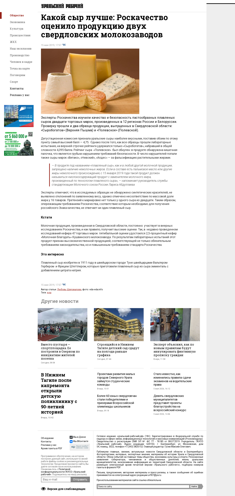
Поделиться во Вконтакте (64, 48)
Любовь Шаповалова (69, 292)
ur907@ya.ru (154, 475)
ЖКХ (13, 42)
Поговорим (17, 75)
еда (49, 296)
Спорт (14, 81)
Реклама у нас (19, 95)
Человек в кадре (21, 61)
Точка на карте (20, 68)
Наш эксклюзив (20, 48)
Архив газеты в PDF (51, 448)
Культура (16, 28)
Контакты (17, 88)
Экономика (17, 22)
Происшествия (20, 35)
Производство (19, 55)
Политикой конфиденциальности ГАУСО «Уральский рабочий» (63, 472)
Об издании (47, 438)
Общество (17, 15)
